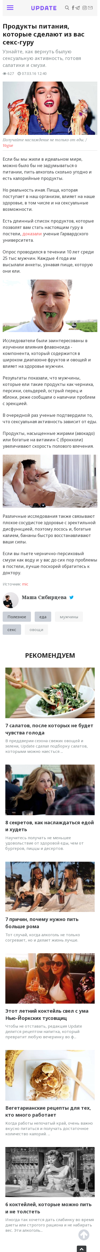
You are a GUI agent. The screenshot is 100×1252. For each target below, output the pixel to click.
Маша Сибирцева (45, 597)
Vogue (8, 145)
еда (42, 616)
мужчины (69, 616)
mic (25, 584)
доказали (31, 234)
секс (11, 629)
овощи (36, 629)
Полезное (16, 616)
